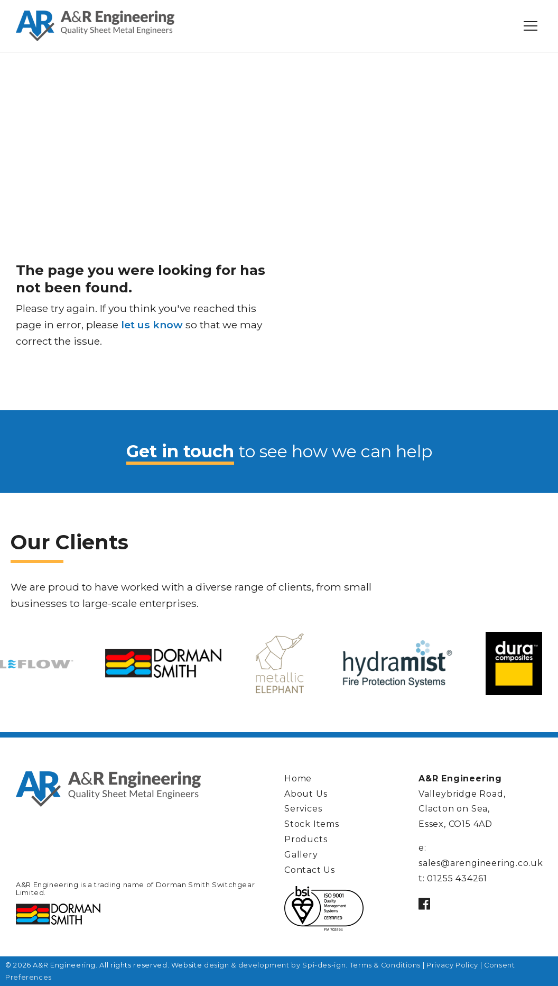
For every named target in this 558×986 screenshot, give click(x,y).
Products (305, 839)
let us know (152, 324)
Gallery (301, 855)
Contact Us (309, 870)
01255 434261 (457, 878)
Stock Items (311, 824)
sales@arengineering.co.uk (480, 863)
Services (303, 809)
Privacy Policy (452, 965)
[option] (279, 663)
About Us (305, 794)
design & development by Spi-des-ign (275, 965)
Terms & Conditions (385, 965)
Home (298, 778)
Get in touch (180, 451)
